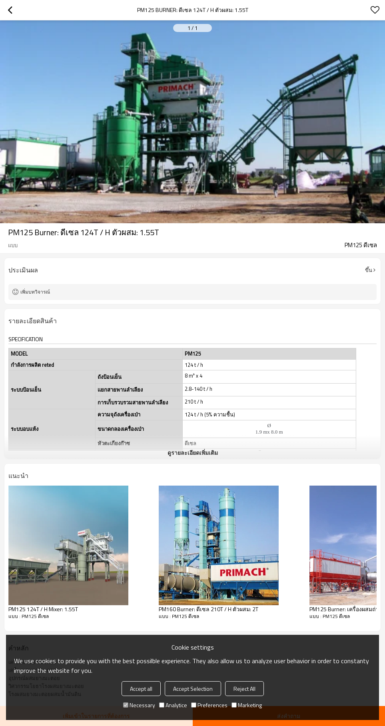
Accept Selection (193, 688)
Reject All (244, 688)
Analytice (173, 705)
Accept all (141, 688)
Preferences (209, 705)
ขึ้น (368, 270)
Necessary (139, 705)
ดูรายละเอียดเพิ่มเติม (193, 452)
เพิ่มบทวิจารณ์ (35, 292)
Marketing (246, 705)
